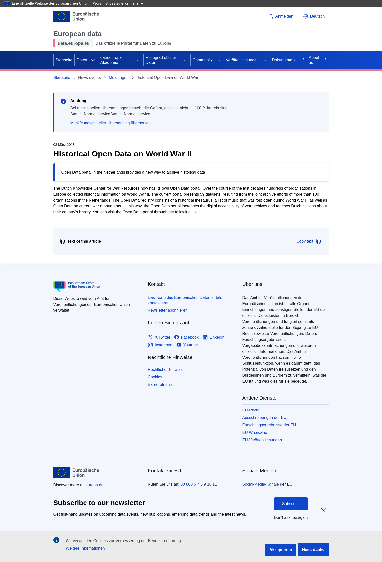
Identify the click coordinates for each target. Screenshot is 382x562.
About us (318, 60)
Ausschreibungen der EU (264, 417)
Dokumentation (288, 60)
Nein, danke (313, 549)
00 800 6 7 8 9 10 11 (198, 484)
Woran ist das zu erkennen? (118, 3)
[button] (314, 16)
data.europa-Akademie (111, 60)
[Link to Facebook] (186, 337)
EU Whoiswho (254, 432)
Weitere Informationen (85, 548)
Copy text (309, 241)
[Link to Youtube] (187, 345)
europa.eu (94, 485)
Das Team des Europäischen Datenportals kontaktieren (185, 300)
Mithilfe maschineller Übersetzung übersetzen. (111, 123)
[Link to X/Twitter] (159, 337)
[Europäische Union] (76, 16)
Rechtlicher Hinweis (165, 369)
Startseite (64, 60)
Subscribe (291, 504)
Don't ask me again (291, 517)
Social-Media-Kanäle (260, 484)
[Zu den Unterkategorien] (93, 60)
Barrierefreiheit (161, 384)
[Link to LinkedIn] (214, 337)
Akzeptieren (280, 550)
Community (203, 60)
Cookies (155, 377)
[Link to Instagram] (160, 345)
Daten (82, 60)
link (195, 212)
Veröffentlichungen (242, 60)
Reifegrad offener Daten (161, 60)
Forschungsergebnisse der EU (269, 425)
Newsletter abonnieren (168, 310)
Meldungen (118, 77)
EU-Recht (250, 410)
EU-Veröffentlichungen (262, 440)
